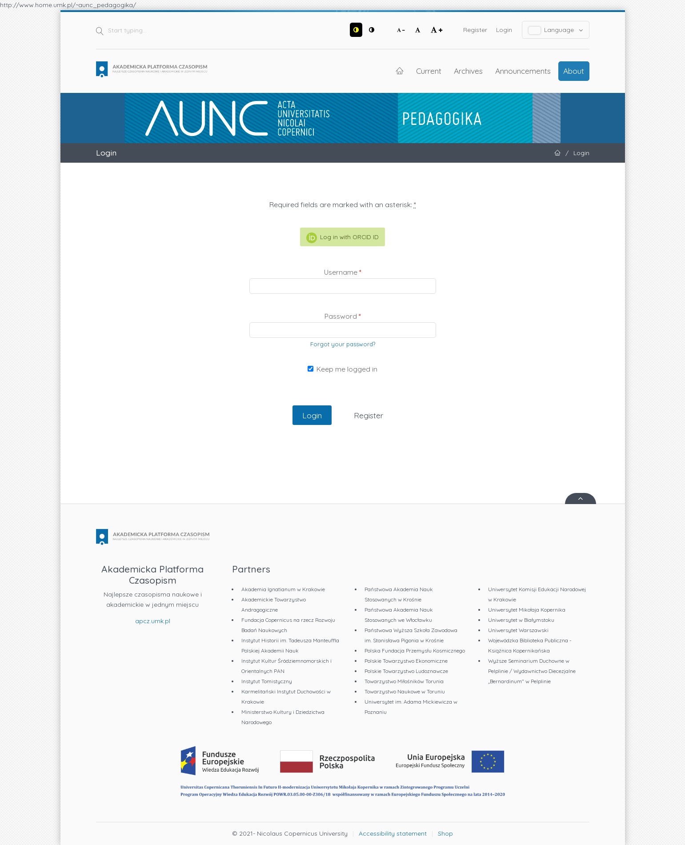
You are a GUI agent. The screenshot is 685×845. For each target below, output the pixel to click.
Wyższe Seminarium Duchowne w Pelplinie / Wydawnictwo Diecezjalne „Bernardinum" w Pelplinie (532, 671)
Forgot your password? (342, 344)
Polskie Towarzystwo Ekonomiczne (406, 660)
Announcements (523, 71)
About (573, 71)
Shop (445, 833)
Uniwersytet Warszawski (518, 630)
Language (556, 30)
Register (475, 30)
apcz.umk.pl (152, 621)
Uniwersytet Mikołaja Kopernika (526, 609)
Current (428, 71)
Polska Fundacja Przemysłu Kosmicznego (415, 650)
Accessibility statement (393, 833)
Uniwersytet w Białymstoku (521, 620)
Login (504, 30)
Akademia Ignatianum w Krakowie (283, 589)
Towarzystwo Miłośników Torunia (404, 681)
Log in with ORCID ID (342, 237)
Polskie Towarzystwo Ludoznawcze (406, 671)
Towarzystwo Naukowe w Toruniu (405, 691)
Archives (468, 71)
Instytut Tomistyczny (266, 681)
